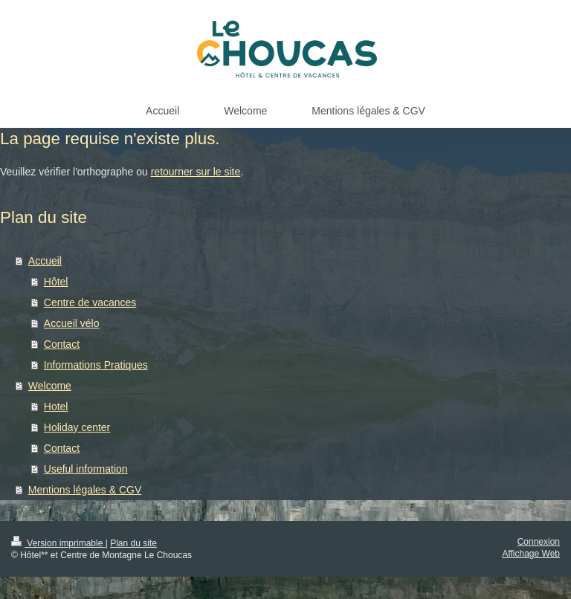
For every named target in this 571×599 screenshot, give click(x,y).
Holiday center (77, 427)
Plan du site (133, 543)
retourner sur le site (196, 172)
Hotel (56, 406)
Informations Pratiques (96, 365)
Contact (62, 344)
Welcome (49, 386)
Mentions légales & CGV (85, 490)
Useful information (86, 469)
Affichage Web (531, 553)
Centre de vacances (90, 302)
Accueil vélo (72, 323)
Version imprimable (58, 543)
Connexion (538, 542)
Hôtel (56, 282)
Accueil (45, 261)
